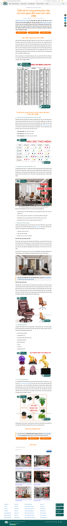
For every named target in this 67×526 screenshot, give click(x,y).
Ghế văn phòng (43, 515)
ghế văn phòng (38, 226)
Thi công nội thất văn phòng (30, 517)
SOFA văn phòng (43, 517)
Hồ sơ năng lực (60, 504)
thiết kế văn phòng (46, 124)
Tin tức (59, 1)
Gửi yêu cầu (46, 32)
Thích (24, 18)
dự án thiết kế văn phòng (25, 383)
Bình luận (29, 18)
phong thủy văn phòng (46, 22)
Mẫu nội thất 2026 (60, 511)
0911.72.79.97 (21, 32)
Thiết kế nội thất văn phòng (21, 20)
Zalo (65, 20)
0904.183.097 (33, 32)
